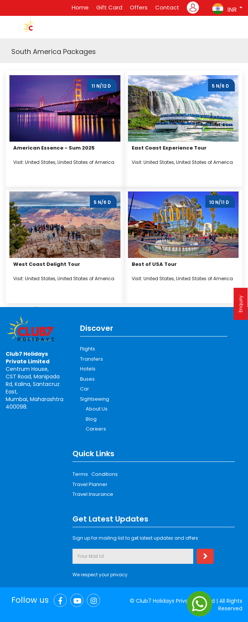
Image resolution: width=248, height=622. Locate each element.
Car (84, 388)
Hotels (88, 368)
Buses (87, 379)
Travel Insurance (92, 494)
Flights (87, 348)
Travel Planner (90, 484)
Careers (96, 428)
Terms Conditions (95, 474)
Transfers (91, 359)
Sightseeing (94, 399)
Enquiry (240, 303)
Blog (91, 419)
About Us (97, 408)
